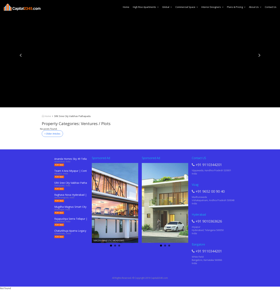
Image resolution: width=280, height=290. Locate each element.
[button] (21, 53)
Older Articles (52, 133)
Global (167, 7)
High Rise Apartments (146, 7)
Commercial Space (186, 7)
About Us (255, 7)
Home (126, 7)
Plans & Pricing (236, 7)
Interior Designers (212, 7)
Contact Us (270, 7)
